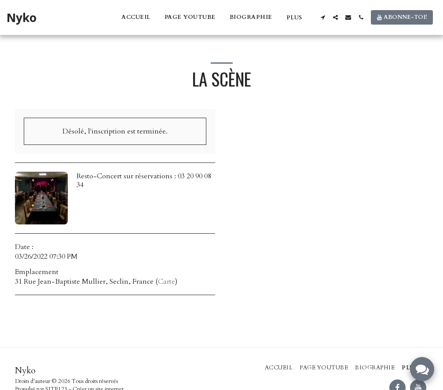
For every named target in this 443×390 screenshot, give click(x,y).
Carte (166, 281)
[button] (323, 17)
